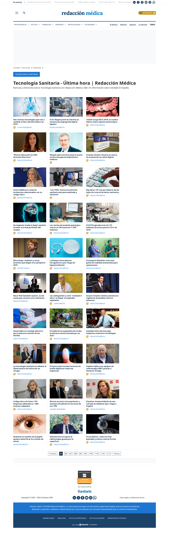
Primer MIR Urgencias (107, 2)
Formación (48, 25)
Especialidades (75, 25)
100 (91, 458)
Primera (49, 458)
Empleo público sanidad (86, 2)
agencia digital (75, 530)
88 (75, 458)
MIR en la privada (124, 2)
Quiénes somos (44, 523)
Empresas (60, 25)
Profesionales (21, 25)
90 (86, 458)
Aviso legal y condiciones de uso (132, 503)
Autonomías (91, 25)
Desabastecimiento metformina (39, 2)
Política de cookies (98, 523)
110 (98, 458)
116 (104, 458)
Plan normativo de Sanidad (64, 2)
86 (64, 458)
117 (111, 458)
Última (120, 458)
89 (80, 458)
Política (35, 25)
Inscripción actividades (120, 523)
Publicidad (58, 523)
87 (69, 458)
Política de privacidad (76, 523)
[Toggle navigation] (16, 12)
